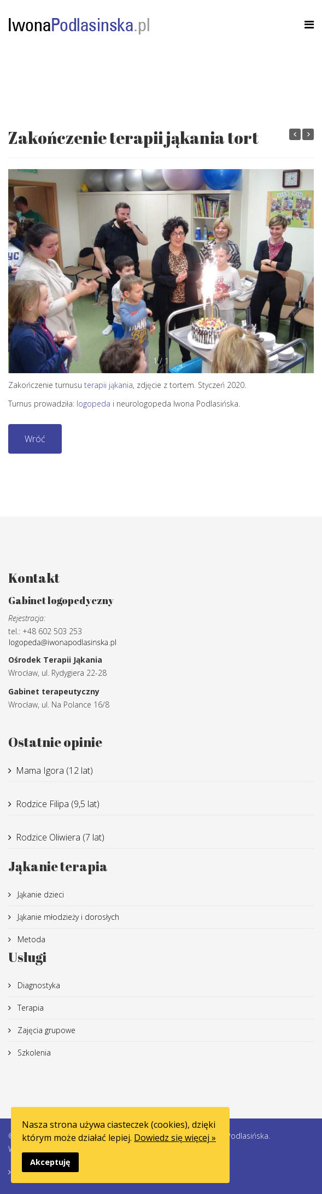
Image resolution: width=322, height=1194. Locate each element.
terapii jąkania (108, 385)
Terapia (29, 1007)
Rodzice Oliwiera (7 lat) (60, 837)
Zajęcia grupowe (45, 1030)
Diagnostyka (37, 985)
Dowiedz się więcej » (175, 1138)
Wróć (35, 439)
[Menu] (309, 24)
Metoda (30, 939)
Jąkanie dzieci (39, 894)
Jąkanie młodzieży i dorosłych (67, 917)
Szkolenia (33, 1052)
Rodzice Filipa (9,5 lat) (57, 804)
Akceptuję (50, 1162)
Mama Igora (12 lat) (54, 770)
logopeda (93, 403)
